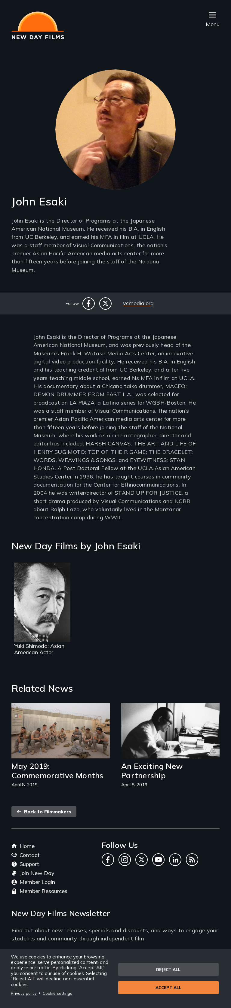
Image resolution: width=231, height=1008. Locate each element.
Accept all (168, 988)
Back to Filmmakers (44, 812)
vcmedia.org (138, 303)
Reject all (168, 968)
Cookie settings (57, 993)
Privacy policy (24, 993)
